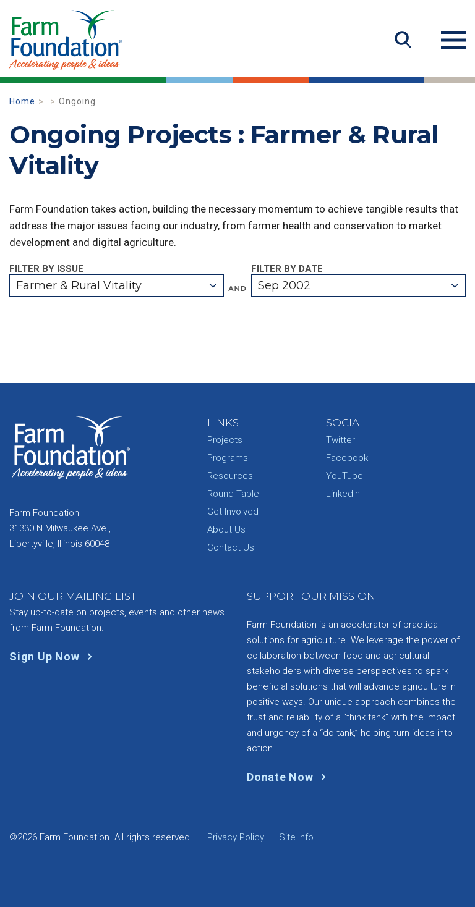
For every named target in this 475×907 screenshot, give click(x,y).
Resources (230, 475)
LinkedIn (343, 493)
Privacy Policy (235, 837)
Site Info (296, 837)
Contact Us (230, 547)
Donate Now (289, 776)
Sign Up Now (53, 656)
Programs (227, 457)
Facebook (347, 457)
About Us (226, 529)
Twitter (340, 439)
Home (22, 101)
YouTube (344, 475)
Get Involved (233, 511)
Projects (224, 439)
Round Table (233, 493)
